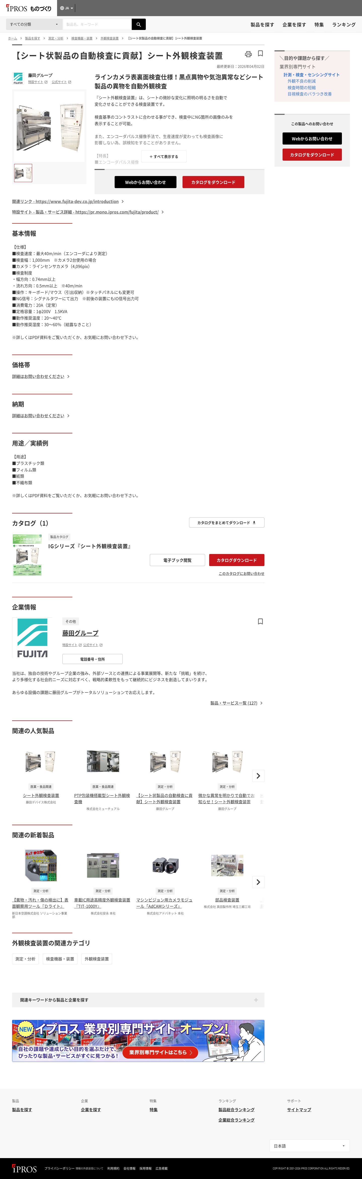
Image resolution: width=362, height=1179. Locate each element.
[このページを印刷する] (248, 54)
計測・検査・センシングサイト (312, 75)
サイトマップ (299, 1109)
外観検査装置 (97, 959)
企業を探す (294, 24)
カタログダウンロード (237, 560)
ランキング (344, 24)
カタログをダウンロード (213, 182)
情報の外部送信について (89, 1168)
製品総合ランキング (236, 1109)
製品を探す (263, 24)
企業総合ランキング (236, 1120)
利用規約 (113, 1168)
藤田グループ (40, 75)
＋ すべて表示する (163, 156)
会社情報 (129, 1168)
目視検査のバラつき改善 (310, 94)
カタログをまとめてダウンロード (226, 522)
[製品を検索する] (139, 24)
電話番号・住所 (92, 659)
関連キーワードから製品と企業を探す (54, 1000)
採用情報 (146, 1168)
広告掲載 (162, 1168)
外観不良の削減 (302, 81)
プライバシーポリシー (59, 1168)
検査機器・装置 (60, 959)
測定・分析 (25, 959)
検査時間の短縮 (302, 87)
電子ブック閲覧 (177, 560)
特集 (319, 24)
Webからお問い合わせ (145, 182)
